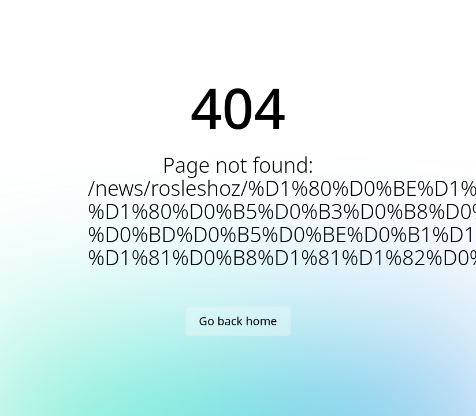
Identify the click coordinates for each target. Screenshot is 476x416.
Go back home (238, 321)
